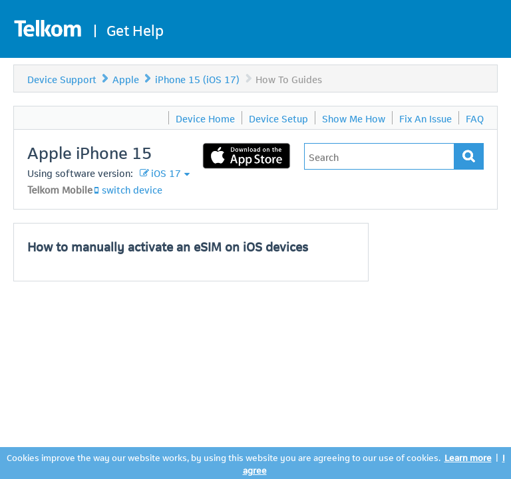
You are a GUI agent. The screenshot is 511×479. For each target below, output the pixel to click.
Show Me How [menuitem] (353, 117)
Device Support (61, 78)
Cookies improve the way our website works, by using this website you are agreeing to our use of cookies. (223, 456)
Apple (125, 78)
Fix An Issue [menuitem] (425, 117)
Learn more (468, 456)
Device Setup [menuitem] (278, 117)
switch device (132, 189)
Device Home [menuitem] (205, 117)
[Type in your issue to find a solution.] (379, 156)
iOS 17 (166, 172)
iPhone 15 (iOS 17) (197, 78)
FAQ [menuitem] (475, 117)
